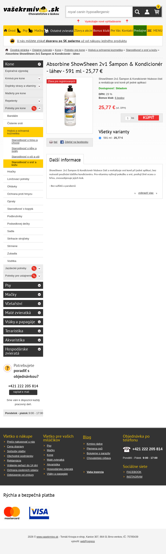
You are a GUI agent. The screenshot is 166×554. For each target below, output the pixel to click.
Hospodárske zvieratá (16, 351)
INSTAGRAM (134, 476)
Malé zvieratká (18, 312)
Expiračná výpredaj (16, 70)
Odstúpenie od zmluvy (20, 474)
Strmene (12, 246)
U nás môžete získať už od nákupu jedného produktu (72, 41)
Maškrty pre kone (15, 93)
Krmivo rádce (95, 443)
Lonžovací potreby (18, 179)
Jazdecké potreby (15, 268)
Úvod (11, 30)
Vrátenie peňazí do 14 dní (22, 465)
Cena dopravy (15, 446)
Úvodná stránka (19, 50)
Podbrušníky (14, 216)
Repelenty (11, 100)
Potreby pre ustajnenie (18, 275)
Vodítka (11, 261)
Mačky (38, 30)
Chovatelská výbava (99, 458)
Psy (24, 30)
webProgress (87, 541)
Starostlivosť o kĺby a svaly (24, 150)
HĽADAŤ (137, 12)
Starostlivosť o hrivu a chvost (25, 141)
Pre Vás (116, 30)
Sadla (10, 231)
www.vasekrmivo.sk (47, 536)
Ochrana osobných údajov (22, 470)
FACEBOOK (134, 471)
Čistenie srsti (15, 123)
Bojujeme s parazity (98, 453)
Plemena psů (94, 448)
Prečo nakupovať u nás (21, 441)
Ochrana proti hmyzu (19, 193)
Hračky (11, 171)
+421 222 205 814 (23, 385)
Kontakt (127, 30)
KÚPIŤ (148, 118)
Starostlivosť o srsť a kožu (141, 50)
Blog (87, 437)
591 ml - (113, 137)
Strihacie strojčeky (18, 238)
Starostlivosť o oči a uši (25, 156)
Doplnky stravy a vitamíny (20, 85)
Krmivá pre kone (15, 78)
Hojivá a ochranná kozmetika (105, 50)
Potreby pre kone (74, 50)
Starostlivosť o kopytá (20, 208)
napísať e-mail (21, 392)
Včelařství (13, 303)
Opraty (11, 201)
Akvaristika (15, 340)
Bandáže (12, 115)
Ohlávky (12, 186)
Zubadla (12, 253)
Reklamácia (14, 460)
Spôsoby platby (16, 451)
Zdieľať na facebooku (76, 142)
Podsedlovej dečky (18, 223)
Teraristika (14, 331)
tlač (56, 142)
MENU (157, 30)
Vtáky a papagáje (20, 321)
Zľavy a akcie (83, 30)
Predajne (140, 30)
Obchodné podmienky (20, 456)
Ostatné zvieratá (61, 31)
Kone (58, 50)
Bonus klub (101, 30)
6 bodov (119, 97)
